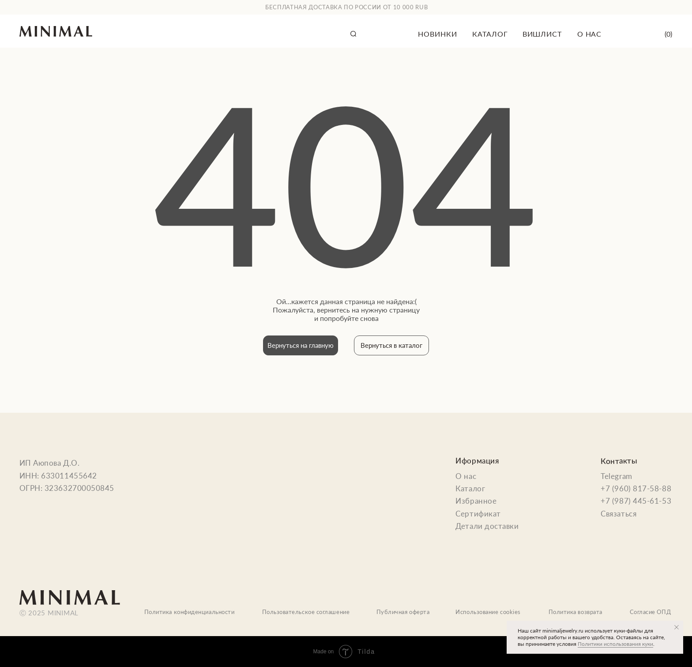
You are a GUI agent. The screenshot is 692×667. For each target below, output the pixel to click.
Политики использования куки (615, 644)
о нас (589, 34)
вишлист (542, 34)
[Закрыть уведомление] (676, 627)
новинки (437, 34)
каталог (490, 34)
